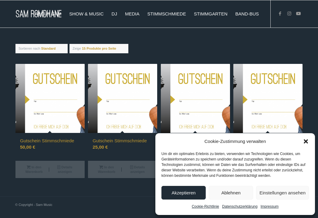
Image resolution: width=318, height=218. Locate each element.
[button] (306, 141)
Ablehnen (230, 192)
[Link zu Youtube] (298, 13)
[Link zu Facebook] (280, 13)
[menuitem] (48, 14)
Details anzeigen (64, 169)
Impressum (270, 206)
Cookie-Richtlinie (205, 206)
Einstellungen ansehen (282, 192)
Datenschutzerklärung (240, 206)
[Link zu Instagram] (289, 13)
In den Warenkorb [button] (33, 169)
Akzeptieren (183, 192)
